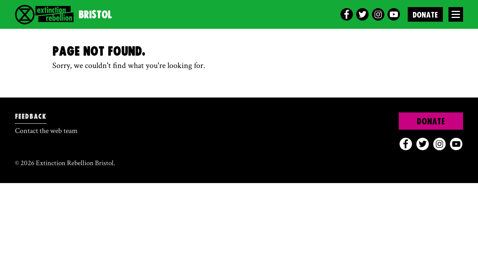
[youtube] (394, 14)
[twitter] (362, 14)
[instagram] (378, 14)
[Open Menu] (455, 14)
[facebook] (347, 14)
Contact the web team (46, 131)
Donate (425, 15)
